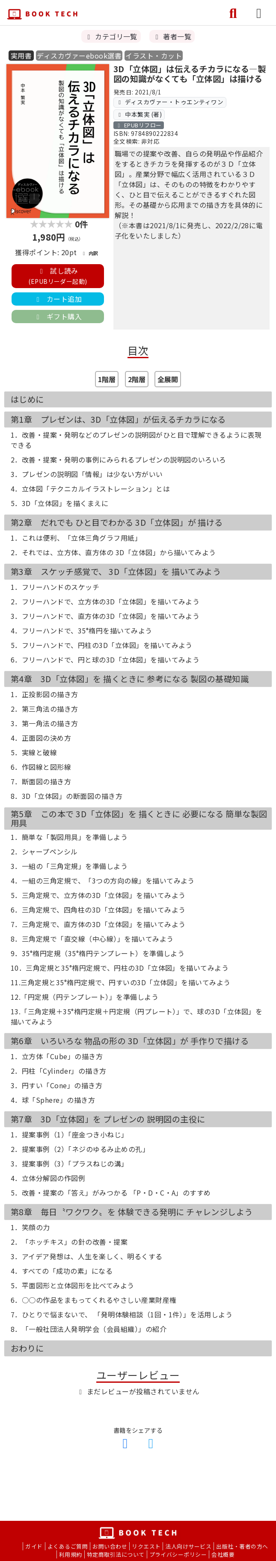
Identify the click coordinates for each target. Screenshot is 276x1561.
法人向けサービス (188, 1546)
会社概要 (222, 1554)
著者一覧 (172, 36)
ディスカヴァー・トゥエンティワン (169, 101)
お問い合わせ (109, 1546)
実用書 (21, 55)
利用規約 (70, 1554)
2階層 (136, 379)
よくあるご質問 (67, 1546)
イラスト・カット (153, 55)
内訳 (89, 253)
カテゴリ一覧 (111, 36)
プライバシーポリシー (178, 1554)
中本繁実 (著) (139, 114)
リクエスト (146, 1546)
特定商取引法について (116, 1554)
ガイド (33, 1546)
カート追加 (58, 299)
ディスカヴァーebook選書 (79, 55)
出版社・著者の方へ (242, 1546)
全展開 (167, 379)
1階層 (107, 379)
